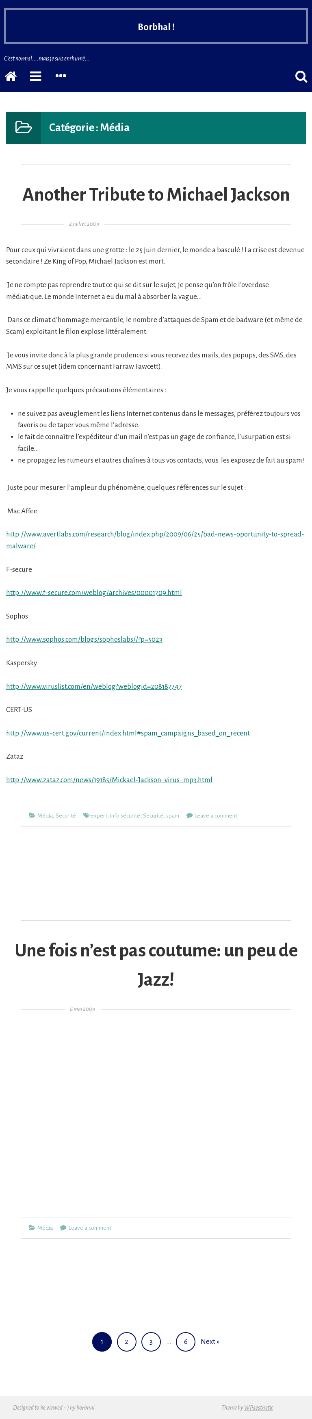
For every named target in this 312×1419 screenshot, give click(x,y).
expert (99, 816)
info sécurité (125, 816)
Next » (210, 1341)
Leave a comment (215, 816)
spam (172, 816)
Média (45, 816)
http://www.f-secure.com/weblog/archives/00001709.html (94, 593)
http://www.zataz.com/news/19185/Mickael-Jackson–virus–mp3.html (109, 780)
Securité (66, 816)
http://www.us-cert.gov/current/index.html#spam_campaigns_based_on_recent (128, 733)
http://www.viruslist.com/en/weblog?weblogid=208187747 (94, 686)
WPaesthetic (258, 1407)
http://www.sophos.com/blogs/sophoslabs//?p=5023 (84, 639)
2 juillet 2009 (84, 224)
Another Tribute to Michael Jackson (156, 195)
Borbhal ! (156, 26)
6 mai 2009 (82, 1009)
